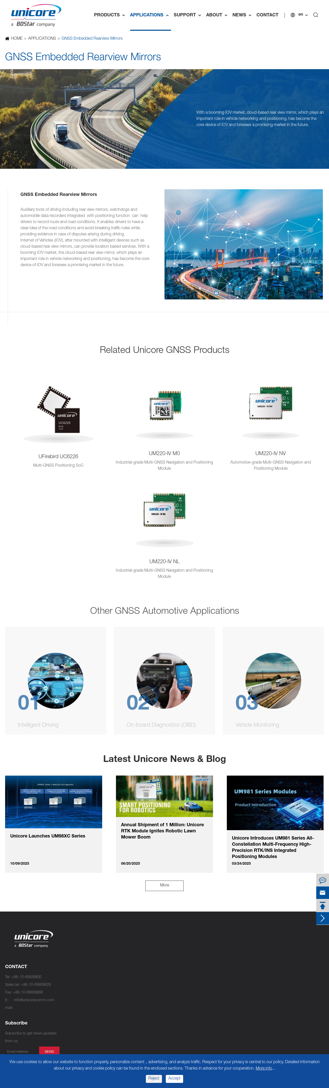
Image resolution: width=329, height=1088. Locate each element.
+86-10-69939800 (26, 977)
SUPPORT (189, 15)
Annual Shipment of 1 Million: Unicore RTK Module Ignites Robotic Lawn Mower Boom (162, 831)
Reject (153, 1079)
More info (264, 1069)
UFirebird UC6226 (58, 457)
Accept (174, 1079)
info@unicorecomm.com (34, 1000)
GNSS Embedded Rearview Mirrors (91, 39)
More (164, 886)
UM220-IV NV (270, 454)
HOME (16, 39)
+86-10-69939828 (36, 985)
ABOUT (218, 15)
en (300, 15)
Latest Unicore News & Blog (164, 760)
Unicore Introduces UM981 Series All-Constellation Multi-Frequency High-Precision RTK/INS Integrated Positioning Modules (273, 847)
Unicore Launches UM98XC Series (47, 836)
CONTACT (267, 15)
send (49, 1051)
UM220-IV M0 (164, 454)
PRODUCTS (110, 15)
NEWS (243, 15)
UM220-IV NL (164, 562)
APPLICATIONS (150, 15)
